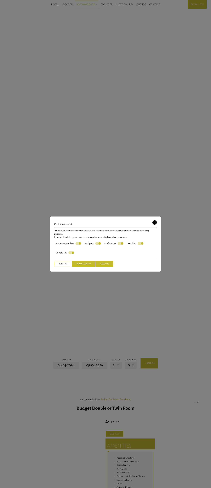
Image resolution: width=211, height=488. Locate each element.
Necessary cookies (68, 243)
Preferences (114, 243)
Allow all (104, 264)
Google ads (65, 252)
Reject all (63, 264)
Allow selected (84, 264)
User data (135, 243)
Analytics (93, 243)
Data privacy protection (117, 237)
